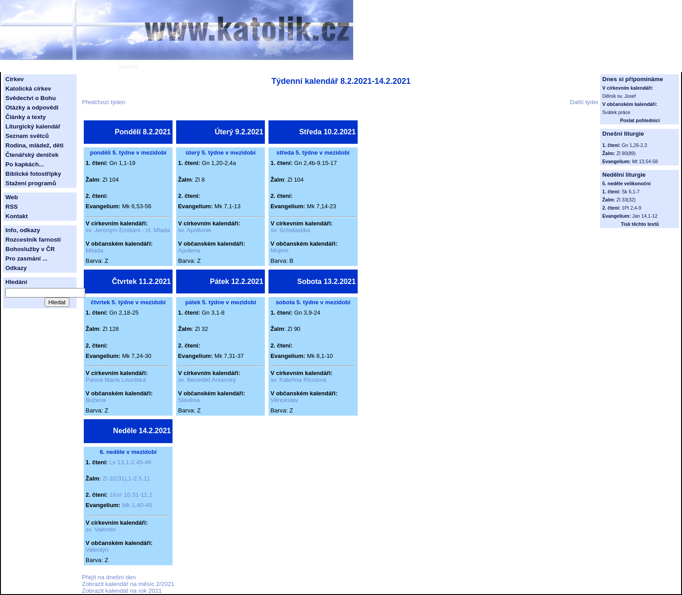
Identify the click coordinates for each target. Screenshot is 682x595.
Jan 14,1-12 (644, 216)
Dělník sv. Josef (619, 96)
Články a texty (25, 117)
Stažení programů (30, 183)
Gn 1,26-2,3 (634, 145)
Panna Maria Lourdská (116, 379)
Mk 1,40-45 (137, 505)
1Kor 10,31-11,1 (131, 494)
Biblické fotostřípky (33, 173)
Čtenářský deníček (32, 154)
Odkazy (16, 268)
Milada (94, 250)
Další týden (585, 102)
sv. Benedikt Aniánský (207, 379)
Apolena (189, 250)
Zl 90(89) (626, 153)
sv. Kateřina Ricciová (298, 379)
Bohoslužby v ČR (30, 249)
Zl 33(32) (626, 199)
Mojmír (279, 250)
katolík (128, 66)
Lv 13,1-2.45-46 (130, 462)
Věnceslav (284, 400)
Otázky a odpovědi (32, 107)
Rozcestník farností (33, 239)
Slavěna (189, 400)
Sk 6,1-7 (631, 191)
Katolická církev (28, 88)
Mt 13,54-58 (645, 161)
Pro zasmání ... (26, 258)
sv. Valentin (101, 529)
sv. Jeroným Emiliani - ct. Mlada (128, 230)
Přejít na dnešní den (109, 577)
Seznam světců (27, 136)
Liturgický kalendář (32, 126)
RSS (11, 206)
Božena (96, 400)
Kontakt (16, 216)
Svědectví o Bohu (30, 98)
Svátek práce (616, 112)
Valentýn (97, 549)
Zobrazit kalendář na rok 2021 (122, 590)
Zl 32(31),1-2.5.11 (126, 478)
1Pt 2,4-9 (631, 208)
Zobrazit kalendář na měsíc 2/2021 (128, 584)
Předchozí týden (103, 102)
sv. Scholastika (290, 230)
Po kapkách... (24, 164)
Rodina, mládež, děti (34, 145)
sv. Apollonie (194, 230)
